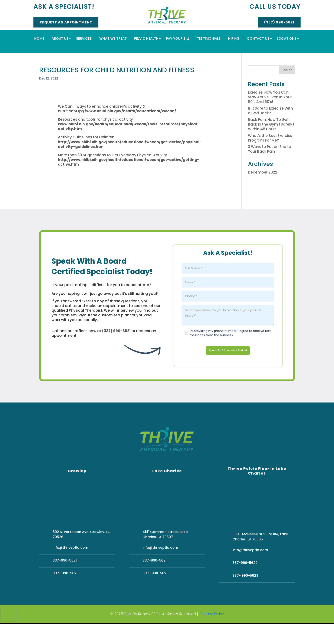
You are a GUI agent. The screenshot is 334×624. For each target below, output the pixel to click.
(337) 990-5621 (279, 22)
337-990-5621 (65, 561)
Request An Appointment (66, 22)
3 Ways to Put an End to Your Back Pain (269, 149)
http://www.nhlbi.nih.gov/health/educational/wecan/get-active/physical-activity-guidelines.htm (130, 144)
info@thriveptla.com (70, 548)
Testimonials (209, 39)
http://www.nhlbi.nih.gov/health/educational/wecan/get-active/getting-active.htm (128, 162)
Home (39, 39)
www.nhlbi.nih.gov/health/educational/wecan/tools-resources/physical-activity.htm (128, 126)
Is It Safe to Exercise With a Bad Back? (270, 111)
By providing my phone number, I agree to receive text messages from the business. (230, 333)
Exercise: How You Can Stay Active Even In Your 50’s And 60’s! (270, 97)
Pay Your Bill (177, 39)
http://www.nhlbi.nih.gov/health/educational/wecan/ (124, 111)
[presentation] (8, 614)
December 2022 (262, 172)
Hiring (233, 39)
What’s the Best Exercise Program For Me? (270, 138)
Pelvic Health (146, 39)
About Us (60, 39)
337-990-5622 (245, 564)
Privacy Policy (212, 615)
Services (84, 39)
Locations (287, 39)
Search (287, 70)
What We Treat (113, 39)
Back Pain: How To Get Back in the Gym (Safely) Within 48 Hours (271, 124)
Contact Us (258, 39)
